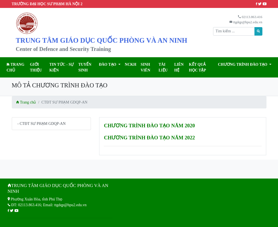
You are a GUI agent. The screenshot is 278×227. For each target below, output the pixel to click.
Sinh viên (145, 67)
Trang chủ (15, 67)
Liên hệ (179, 67)
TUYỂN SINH (84, 67)
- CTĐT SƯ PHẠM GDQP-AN (42, 124)
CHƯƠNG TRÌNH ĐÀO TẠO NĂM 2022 (149, 137)
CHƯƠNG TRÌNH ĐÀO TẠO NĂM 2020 (149, 125)
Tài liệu (163, 67)
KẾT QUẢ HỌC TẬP (197, 67)
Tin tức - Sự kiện (61, 67)
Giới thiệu (36, 67)
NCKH (130, 64)
